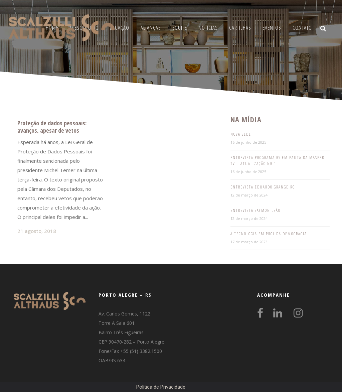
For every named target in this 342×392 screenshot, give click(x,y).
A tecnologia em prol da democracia (268, 234)
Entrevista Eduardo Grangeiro (262, 187)
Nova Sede (240, 134)
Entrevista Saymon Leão (255, 210)
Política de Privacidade (160, 387)
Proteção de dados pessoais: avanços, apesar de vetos (52, 126)
